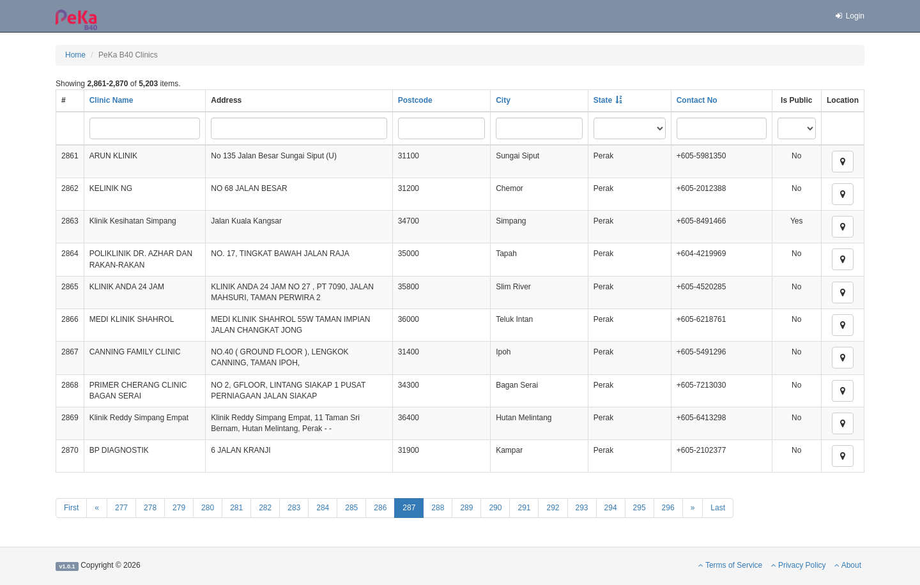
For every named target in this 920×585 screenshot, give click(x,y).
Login (849, 15)
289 (466, 507)
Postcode (415, 100)
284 (322, 507)
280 (207, 507)
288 (437, 507)
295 (639, 507)
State (603, 100)
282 (265, 507)
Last (717, 507)
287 (408, 507)
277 (121, 507)
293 (582, 507)
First (71, 507)
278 (150, 507)
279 (178, 507)
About (847, 565)
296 (668, 507)
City (503, 100)
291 (524, 507)
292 (552, 507)
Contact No (697, 100)
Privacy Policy (798, 565)
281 (236, 507)
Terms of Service (730, 565)
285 (351, 507)
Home (75, 54)
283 (294, 507)
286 (380, 507)
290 (495, 507)
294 (610, 507)
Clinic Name (111, 100)
